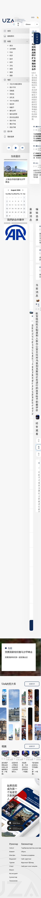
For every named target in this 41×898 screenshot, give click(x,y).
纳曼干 (12, 107)
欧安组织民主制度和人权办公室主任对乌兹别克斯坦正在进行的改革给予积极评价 (37, 362)
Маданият (12, 859)
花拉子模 (13, 127)
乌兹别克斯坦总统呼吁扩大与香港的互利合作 (34, 56)
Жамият (12, 852)
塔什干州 (13, 121)
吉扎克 (12, 97)
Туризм (11, 863)
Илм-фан (12, 855)
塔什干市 (13, 87)
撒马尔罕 (13, 111)
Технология (13, 881)
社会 (11, 52)
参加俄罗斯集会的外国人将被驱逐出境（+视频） (5, 768)
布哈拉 (12, 94)
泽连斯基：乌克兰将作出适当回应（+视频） (25, 767)
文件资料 (13, 49)
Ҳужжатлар (13, 877)
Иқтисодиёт (13, 873)
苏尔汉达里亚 (14, 117)
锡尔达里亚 (13, 114)
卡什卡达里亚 (14, 101)
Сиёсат (11, 848)
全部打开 (32, 684)
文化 (11, 65)
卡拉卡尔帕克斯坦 (16, 84)
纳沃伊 (12, 104)
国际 (11, 75)
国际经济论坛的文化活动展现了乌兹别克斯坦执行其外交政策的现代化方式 (33, 369)
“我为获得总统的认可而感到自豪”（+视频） (35, 768)
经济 (11, 55)
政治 (11, 45)
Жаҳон (11, 870)
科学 (11, 62)
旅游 (11, 72)
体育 (11, 69)
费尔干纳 (13, 124)
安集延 (12, 91)
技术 (11, 59)
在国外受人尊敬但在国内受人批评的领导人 (15, 767)
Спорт (11, 866)
